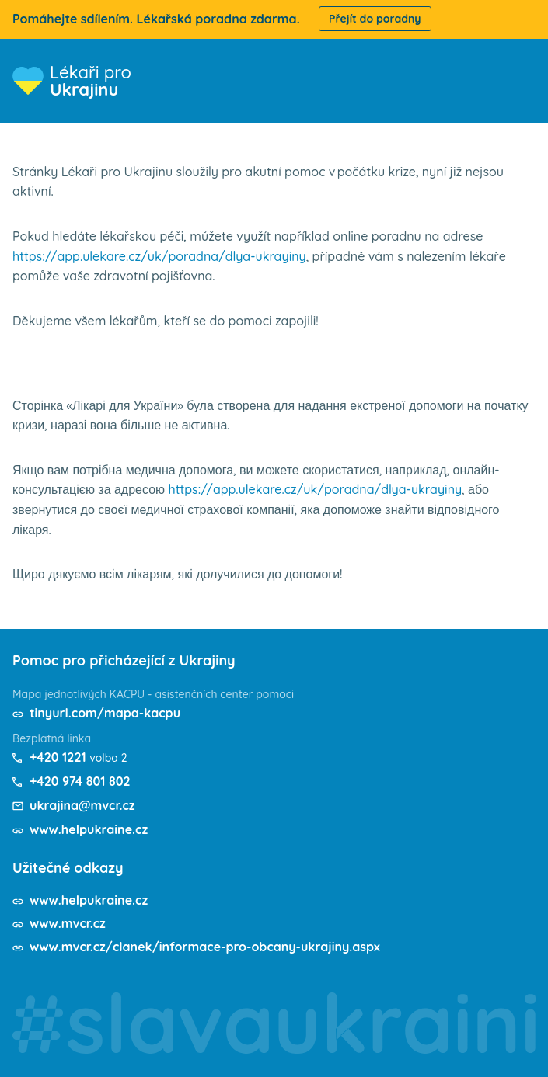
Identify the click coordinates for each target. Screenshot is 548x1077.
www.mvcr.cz (68, 923)
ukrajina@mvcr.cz (82, 805)
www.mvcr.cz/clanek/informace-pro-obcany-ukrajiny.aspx (205, 946)
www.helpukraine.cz (89, 829)
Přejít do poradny (375, 19)
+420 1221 (58, 757)
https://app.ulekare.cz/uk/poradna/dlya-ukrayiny (159, 256)
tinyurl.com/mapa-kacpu (105, 713)
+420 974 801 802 (80, 781)
